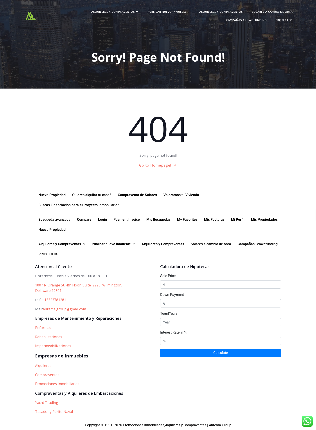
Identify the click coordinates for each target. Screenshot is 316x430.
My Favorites (187, 220)
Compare (84, 220)
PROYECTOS (284, 20)
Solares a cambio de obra (272, 12)
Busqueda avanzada (54, 220)
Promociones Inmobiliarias (57, 383)
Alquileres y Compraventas (115, 12)
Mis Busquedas (158, 220)
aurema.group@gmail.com (64, 309)
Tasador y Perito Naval (54, 411)
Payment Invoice (126, 220)
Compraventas (47, 374)
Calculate (220, 353)
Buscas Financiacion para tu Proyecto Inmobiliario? (78, 205)
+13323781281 (54, 299)
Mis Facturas (214, 220)
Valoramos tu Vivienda (181, 195)
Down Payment (172, 295)
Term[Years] (169, 313)
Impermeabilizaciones (53, 345)
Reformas (43, 327)
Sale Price (168, 276)
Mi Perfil (237, 220)
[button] (61, 244)
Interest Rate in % (173, 332)
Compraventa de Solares (137, 195)
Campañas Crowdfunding (246, 20)
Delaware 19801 (48, 290)
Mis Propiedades (264, 220)
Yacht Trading (46, 402)
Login (102, 220)
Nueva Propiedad (52, 195)
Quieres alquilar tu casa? (91, 195)
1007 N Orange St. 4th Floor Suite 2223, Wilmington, (78, 285)
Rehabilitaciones (48, 336)
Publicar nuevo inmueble (169, 12)
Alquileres (43, 365)
